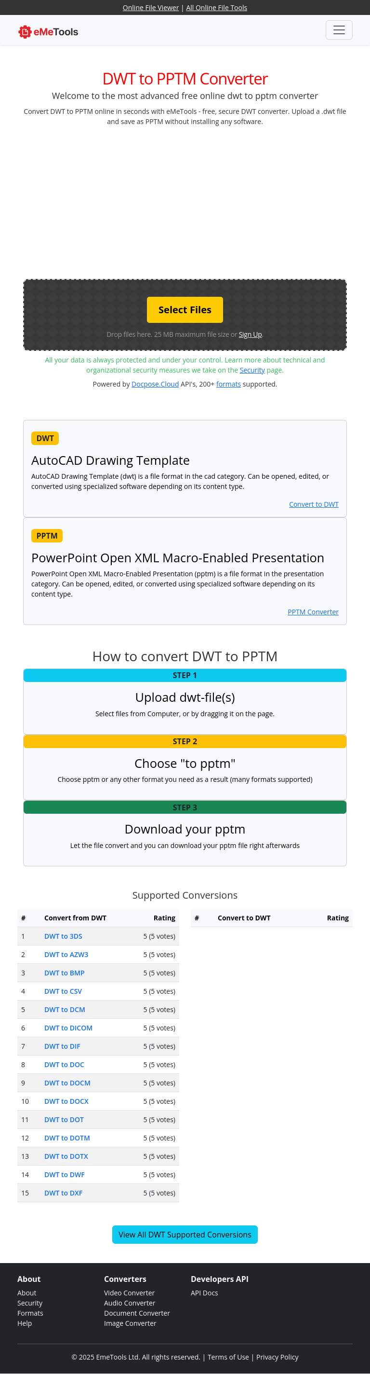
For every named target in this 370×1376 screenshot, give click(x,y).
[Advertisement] (196, 201)
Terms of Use (228, 1357)
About (26, 1292)
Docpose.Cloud (155, 384)
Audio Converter (130, 1302)
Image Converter (130, 1323)
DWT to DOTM (67, 1137)
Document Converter (137, 1313)
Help (24, 1323)
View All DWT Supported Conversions (185, 1234)
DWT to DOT (64, 1119)
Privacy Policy (277, 1357)
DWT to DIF (62, 1046)
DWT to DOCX (66, 1101)
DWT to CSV (63, 991)
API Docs (204, 1292)
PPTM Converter (313, 611)
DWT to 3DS (63, 936)
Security (252, 370)
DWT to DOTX (66, 1156)
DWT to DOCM (67, 1082)
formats (228, 384)
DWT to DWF (64, 1174)
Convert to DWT (314, 504)
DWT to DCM (64, 1009)
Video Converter (129, 1292)
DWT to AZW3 (66, 954)
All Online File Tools (216, 7)
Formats (30, 1313)
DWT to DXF (63, 1192)
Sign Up (250, 334)
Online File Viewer (151, 7)
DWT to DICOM (68, 1027)
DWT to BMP (64, 972)
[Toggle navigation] (339, 30)
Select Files (185, 309)
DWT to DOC (64, 1064)
